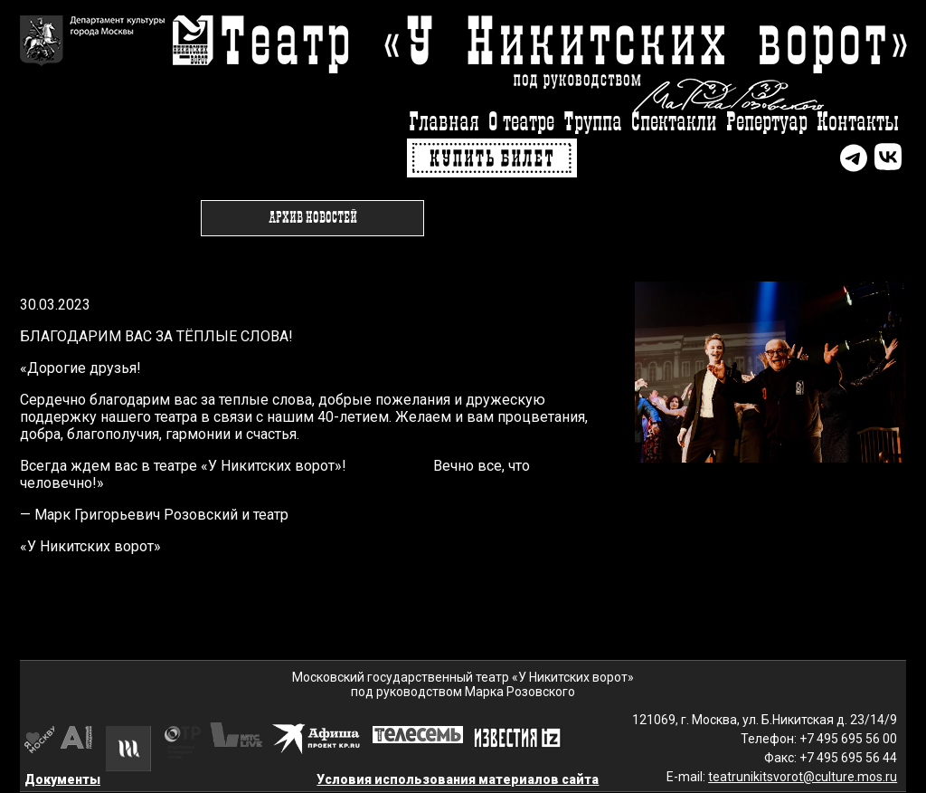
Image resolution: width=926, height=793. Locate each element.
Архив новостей (313, 218)
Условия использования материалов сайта (458, 779)
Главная (444, 122)
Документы (62, 779)
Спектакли (674, 122)
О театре (521, 122)
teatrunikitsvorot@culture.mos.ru (802, 776)
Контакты (858, 122)
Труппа (592, 122)
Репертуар (767, 122)
